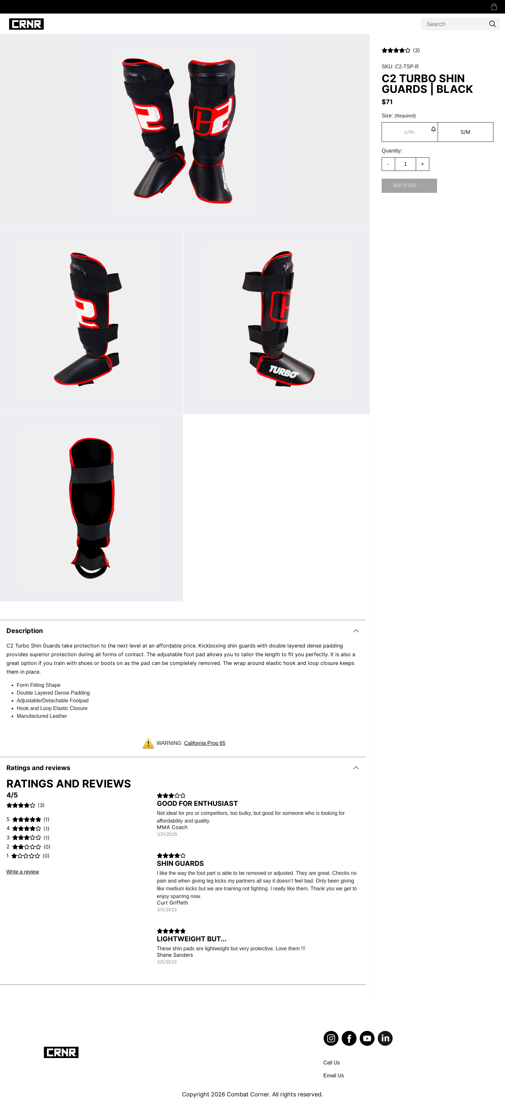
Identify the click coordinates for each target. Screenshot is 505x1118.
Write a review (22, 872)
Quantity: (392, 150)
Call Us (331, 1062)
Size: (399, 115)
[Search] (460, 23)
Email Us (333, 1075)
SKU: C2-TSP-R (400, 66)
